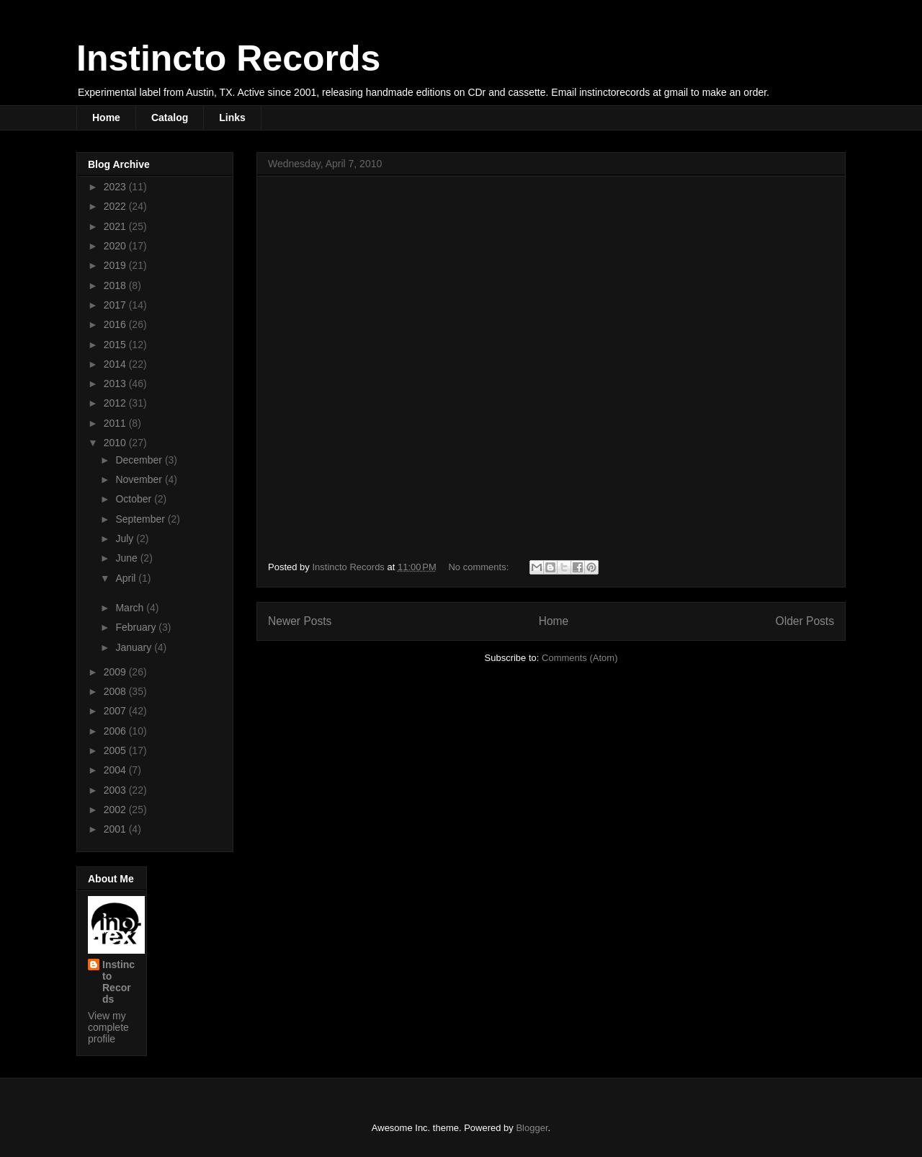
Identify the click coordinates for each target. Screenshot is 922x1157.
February (136, 627)
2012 (116, 403)
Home (106, 117)
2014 (116, 364)
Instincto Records (228, 58)
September (141, 519)
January (134, 647)
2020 (116, 246)
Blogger (531, 1127)
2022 (116, 206)
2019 (116, 265)
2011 (116, 423)
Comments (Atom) (579, 657)
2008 (116, 691)
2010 (116, 442)
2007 (116, 711)
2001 (116, 829)
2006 (116, 731)
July (125, 538)
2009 (116, 672)
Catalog (169, 117)
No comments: (479, 567)
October (134, 499)
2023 (116, 186)
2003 (116, 790)
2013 (116, 383)
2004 (116, 770)
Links (232, 117)
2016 (116, 324)
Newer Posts (299, 621)
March (130, 607)
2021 (116, 226)
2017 (116, 305)
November (139, 479)
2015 (116, 344)
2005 (116, 750)
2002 (116, 809)
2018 (116, 285)
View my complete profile (108, 1027)
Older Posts (805, 621)
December (139, 460)
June (127, 558)
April (126, 578)
